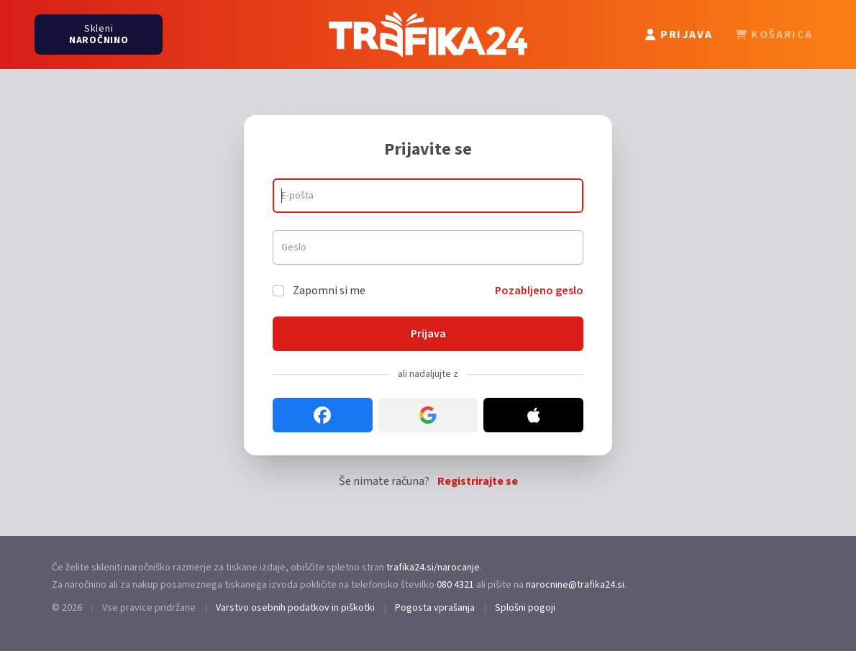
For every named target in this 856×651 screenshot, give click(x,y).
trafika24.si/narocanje (433, 567)
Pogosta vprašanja (435, 608)
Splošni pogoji (525, 608)
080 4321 (455, 585)
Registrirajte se (477, 481)
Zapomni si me (329, 291)
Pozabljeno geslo (539, 291)
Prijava (428, 334)
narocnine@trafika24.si (575, 585)
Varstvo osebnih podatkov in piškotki (295, 608)
